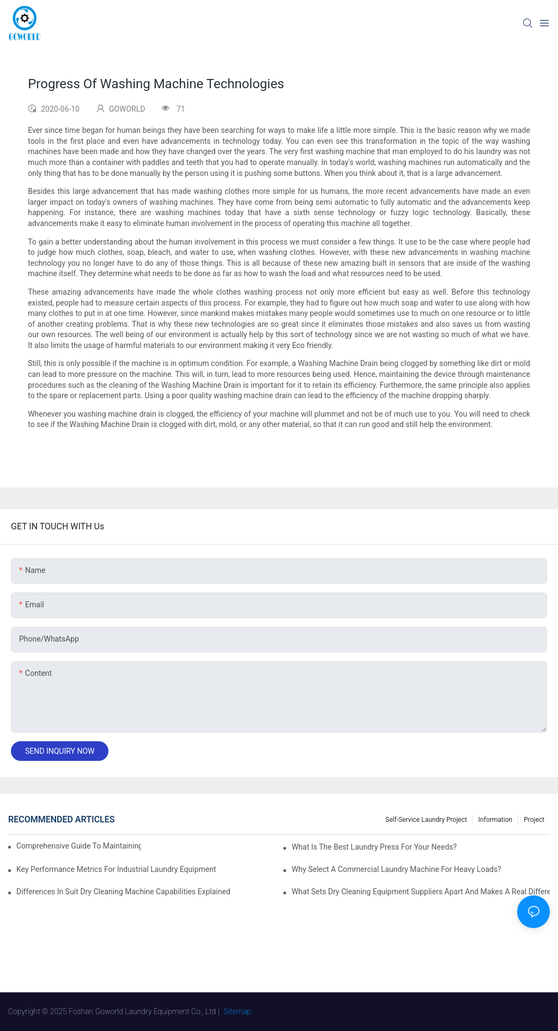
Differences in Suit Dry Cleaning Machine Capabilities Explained (123, 891)
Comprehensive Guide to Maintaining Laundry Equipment (78, 845)
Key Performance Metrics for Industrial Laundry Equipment (116, 869)
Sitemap (238, 1011)
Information (495, 819)
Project (534, 819)
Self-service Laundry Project (426, 819)
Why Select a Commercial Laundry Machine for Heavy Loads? (396, 869)
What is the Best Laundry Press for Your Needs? (374, 847)
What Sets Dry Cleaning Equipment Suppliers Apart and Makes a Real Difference (421, 891)
